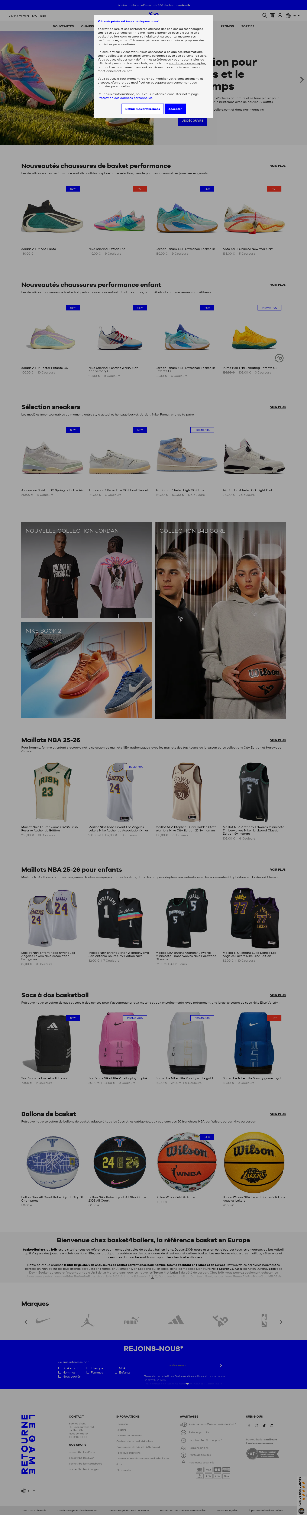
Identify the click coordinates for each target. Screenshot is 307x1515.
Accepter (175, 109)
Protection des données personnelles (125, 98)
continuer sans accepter (187, 63)
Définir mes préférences (142, 109)
